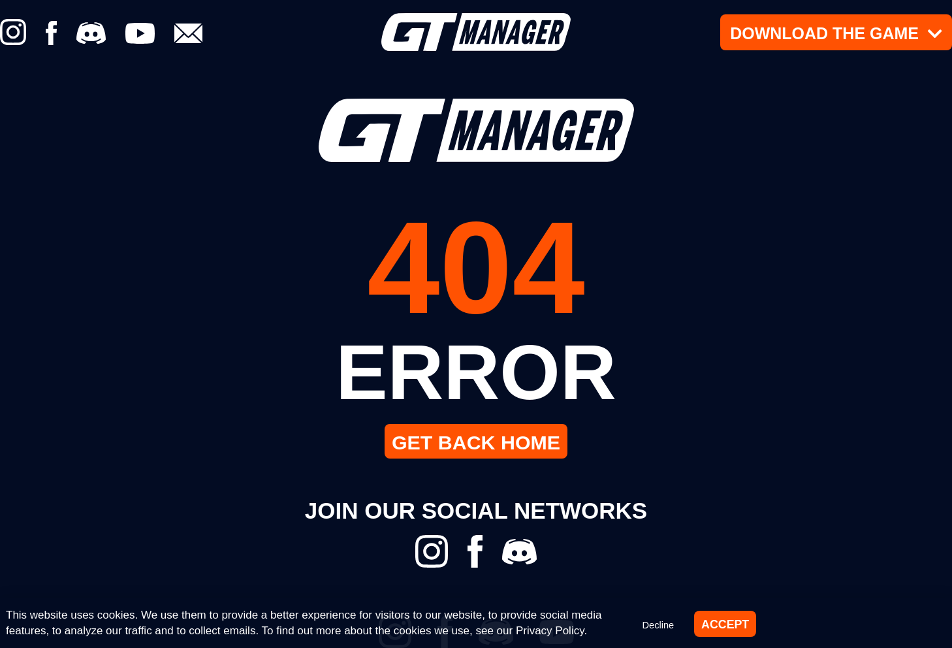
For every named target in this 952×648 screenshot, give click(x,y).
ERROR (476, 369)
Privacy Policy (550, 629)
